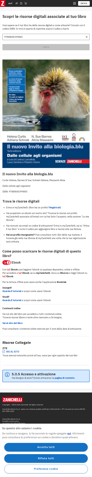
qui (69, 433)
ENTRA (84, 3)
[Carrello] (26, 3)
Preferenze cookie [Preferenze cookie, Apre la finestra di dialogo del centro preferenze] (46, 468)
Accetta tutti (46, 447)
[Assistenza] (17, 3)
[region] (46, 450)
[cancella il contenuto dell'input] (86, 37)
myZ (10, 3)
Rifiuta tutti (46, 458)
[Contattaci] (21, 3)
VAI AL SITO (10, 351)
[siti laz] (74, 3)
